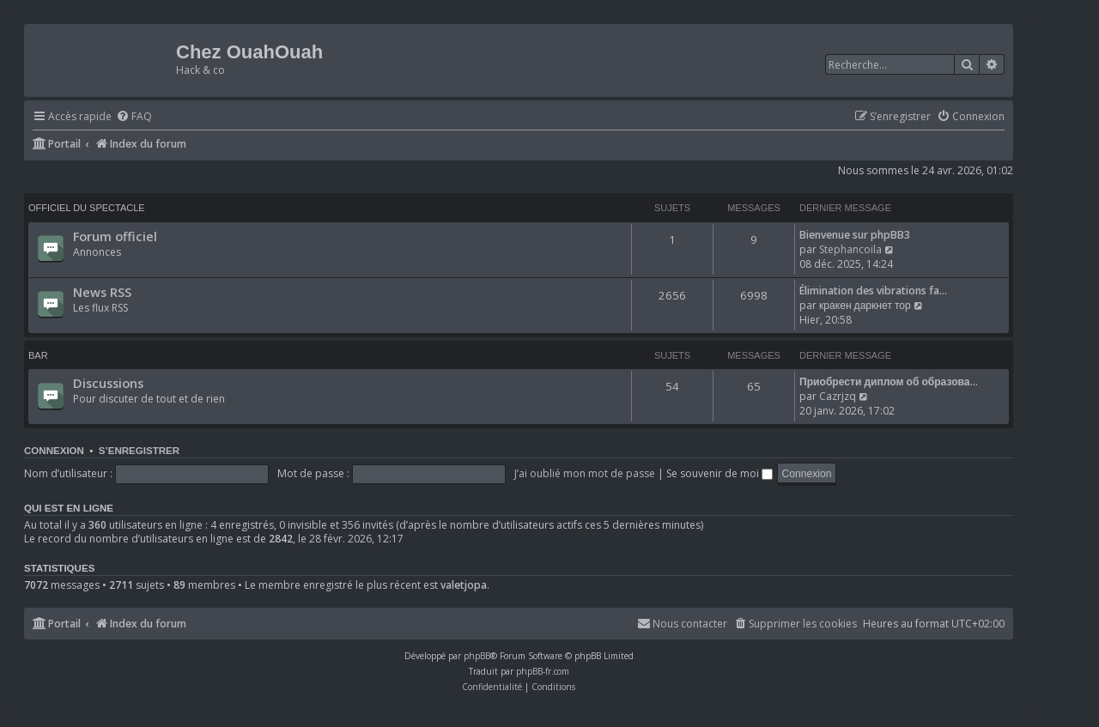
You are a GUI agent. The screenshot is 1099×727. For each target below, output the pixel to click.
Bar (38, 355)
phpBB (477, 656)
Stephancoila (850, 249)
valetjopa (463, 585)
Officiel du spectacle (86, 208)
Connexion (54, 450)
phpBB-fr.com (542, 671)
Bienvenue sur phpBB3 (854, 234)
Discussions (108, 382)
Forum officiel (115, 236)
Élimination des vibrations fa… (873, 290)
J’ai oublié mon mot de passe (584, 473)
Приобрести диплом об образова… (888, 381)
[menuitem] (134, 117)
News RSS (102, 291)
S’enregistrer (139, 450)
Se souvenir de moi (719, 473)
